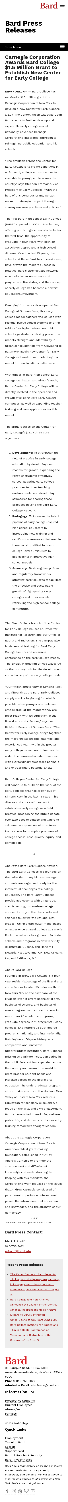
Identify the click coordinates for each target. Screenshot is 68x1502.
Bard (49, 6)
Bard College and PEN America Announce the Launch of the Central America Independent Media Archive (33, 1304)
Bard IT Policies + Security (23, 1455)
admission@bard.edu (45, 1385)
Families (11, 1413)
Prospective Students (20, 1400)
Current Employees (18, 1405)
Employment (14, 1438)
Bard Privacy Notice (18, 1459)
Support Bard (14, 1451)
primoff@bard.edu (18, 1251)
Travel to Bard (15, 1442)
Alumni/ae (12, 1409)
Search (10, 1446)
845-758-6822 (25, 1381)
